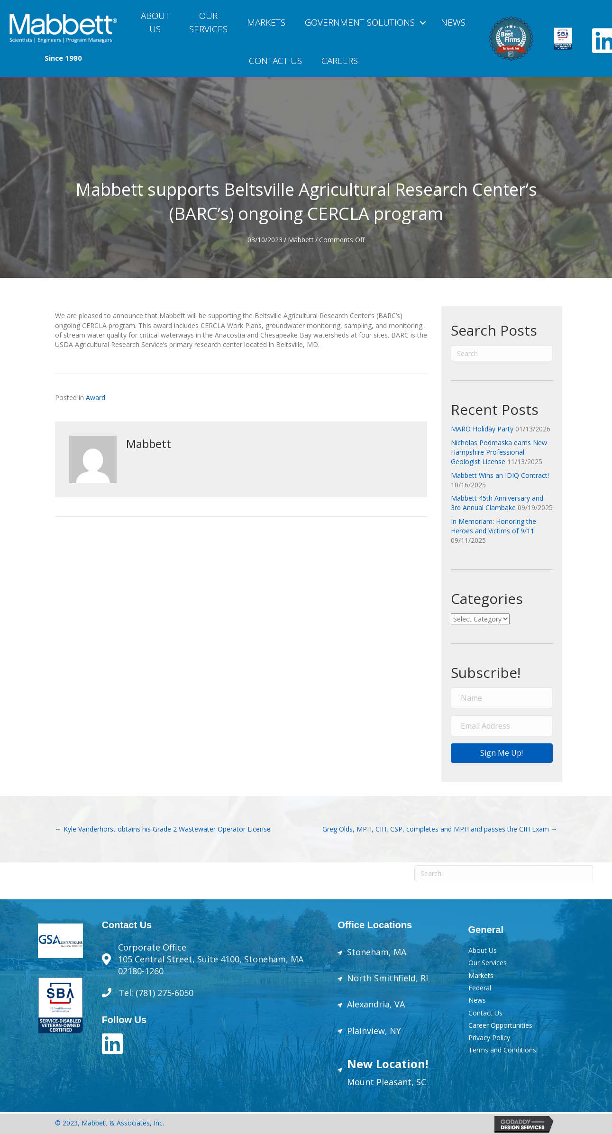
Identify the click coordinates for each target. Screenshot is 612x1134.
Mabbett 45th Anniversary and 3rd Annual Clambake (497, 503)
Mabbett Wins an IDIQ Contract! (500, 475)
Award (95, 397)
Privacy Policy (489, 1037)
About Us (155, 22)
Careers (339, 61)
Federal (479, 987)
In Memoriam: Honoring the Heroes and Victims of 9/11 (493, 526)
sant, (403, 1082)
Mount (360, 1082)
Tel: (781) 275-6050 (157, 992)
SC (420, 1082)
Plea (383, 1082)
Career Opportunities (500, 1025)
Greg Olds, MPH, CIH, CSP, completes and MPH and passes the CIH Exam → (439, 828)
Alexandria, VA (376, 1004)
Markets (266, 22)
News (453, 22)
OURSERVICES (208, 22)
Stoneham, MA (376, 952)
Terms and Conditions (502, 1049)
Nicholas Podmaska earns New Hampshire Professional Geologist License (499, 452)
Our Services (487, 962)
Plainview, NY (374, 1030)
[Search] (502, 353)
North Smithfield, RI (387, 978)
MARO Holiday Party (482, 428)
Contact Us (275, 61)
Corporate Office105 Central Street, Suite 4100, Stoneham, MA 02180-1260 (210, 959)
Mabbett (301, 239)
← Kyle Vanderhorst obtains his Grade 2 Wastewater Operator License (163, 828)
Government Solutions (360, 22)
